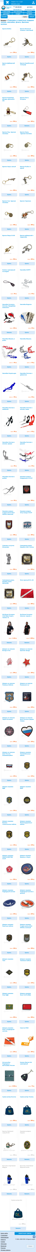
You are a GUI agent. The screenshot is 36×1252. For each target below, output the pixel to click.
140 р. (31, 776)
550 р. (31, 87)
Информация (5, 1237)
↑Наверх (30, 1246)
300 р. (31, 121)
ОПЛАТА (29, 11)
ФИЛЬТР (31, 16)
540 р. (13, 87)
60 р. (31, 293)
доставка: (30, 7)
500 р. (31, 569)
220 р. (31, 914)
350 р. (31, 259)
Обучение (4, 1244)
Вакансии (3, 1246)
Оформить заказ (15, 4)
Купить (9, 57)
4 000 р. (13, 1086)
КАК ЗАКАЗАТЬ (18, 11)
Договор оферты (6, 1250)
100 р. (13, 328)
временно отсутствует (9, 1150)
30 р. (14, 293)
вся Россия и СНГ (30, 9)
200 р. (13, 707)
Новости (3, 1239)
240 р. (13, 741)
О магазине (4, 1235)
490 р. (13, 156)
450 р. (13, 1155)
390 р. (31, 500)
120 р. (13, 776)
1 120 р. (13, 638)
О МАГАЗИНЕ (6, 11)
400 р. (13, 190)
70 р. (31, 1086)
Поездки (3, 1248)
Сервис (3, 1241)
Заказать (26, 125)
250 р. (13, 52)
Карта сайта (4, 1233)
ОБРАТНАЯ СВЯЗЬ (25, 1233)
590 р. (31, 52)
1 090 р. (30, 638)
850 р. (13, 1120)
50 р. (30, 362)
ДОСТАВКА (6, 14)
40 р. (13, 362)
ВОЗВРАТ (29, 14)
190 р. (31, 707)
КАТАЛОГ (4, 16)
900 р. (31, 603)
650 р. (13, 1189)
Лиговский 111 (17, 9)
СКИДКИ (18, 14)
